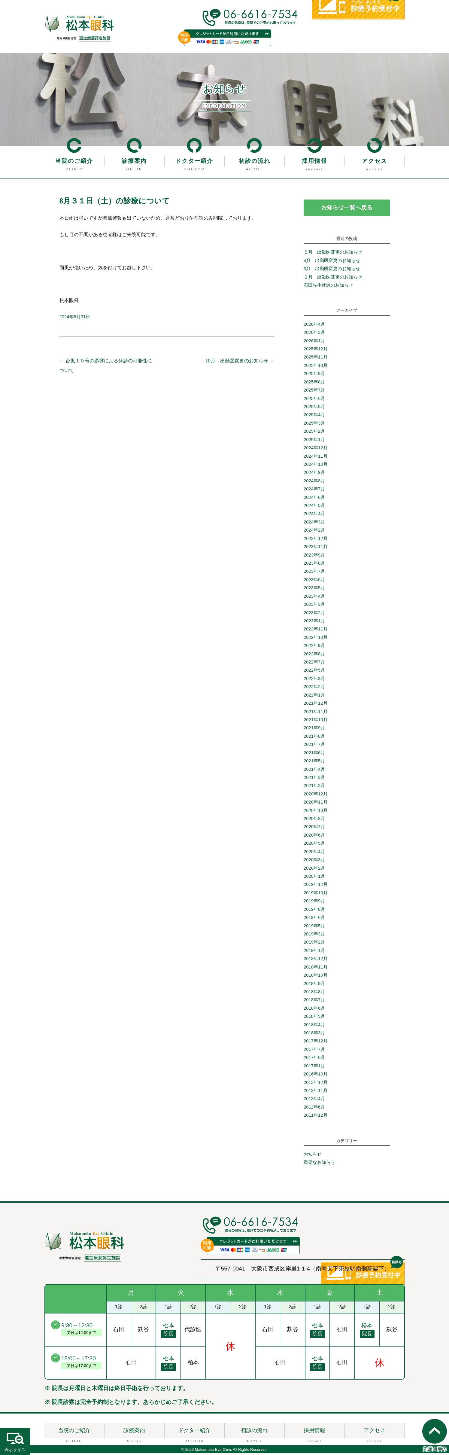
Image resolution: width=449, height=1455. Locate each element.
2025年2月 (314, 433)
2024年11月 (316, 458)
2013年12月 (316, 1084)
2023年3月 (314, 606)
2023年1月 (314, 622)
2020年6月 (314, 836)
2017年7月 (314, 1051)
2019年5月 (314, 927)
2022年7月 (314, 663)
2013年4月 (314, 1100)
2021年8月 (314, 738)
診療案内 (134, 161)
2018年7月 (314, 1001)
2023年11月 (316, 548)
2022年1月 (314, 696)
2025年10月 (316, 367)
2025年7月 (314, 391)
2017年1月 (314, 1067)
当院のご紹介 (74, 161)
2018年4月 (314, 1026)
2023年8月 (314, 565)
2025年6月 (314, 400)
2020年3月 (314, 861)
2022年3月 (314, 680)
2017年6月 (314, 1059)
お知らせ (313, 1156)
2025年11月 (316, 358)
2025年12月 (316, 350)
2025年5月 (314, 408)
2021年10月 (316, 721)
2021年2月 (314, 787)
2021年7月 (314, 746)
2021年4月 (314, 771)
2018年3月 (314, 1034)
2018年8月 (314, 993)
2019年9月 (314, 902)
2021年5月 (314, 762)
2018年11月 (316, 968)
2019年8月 (314, 911)
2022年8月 (314, 655)
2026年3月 (314, 334)
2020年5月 (314, 845)
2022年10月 (316, 639)
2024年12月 (316, 449)
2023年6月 (314, 581)
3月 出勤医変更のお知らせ (332, 270)
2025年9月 (314, 375)
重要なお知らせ (319, 1164)
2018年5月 (314, 1018)
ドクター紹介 (194, 161)
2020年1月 (314, 878)
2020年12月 (316, 795)
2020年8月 (314, 820)
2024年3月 (314, 523)
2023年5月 (314, 589)
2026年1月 (314, 342)
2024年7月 (314, 490)
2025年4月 (314, 416)
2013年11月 (316, 1092)
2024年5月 (314, 507)
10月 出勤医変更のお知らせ (239, 360)
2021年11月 (316, 713)
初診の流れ (254, 161)
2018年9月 (314, 985)
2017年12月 (316, 1043)
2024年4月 (314, 515)
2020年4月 (314, 853)
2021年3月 (314, 779)
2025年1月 (314, 441)
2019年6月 (314, 919)
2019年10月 (316, 894)
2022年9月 (314, 647)
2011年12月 (316, 1117)
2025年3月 (314, 424)
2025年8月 (314, 383)
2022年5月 (314, 672)
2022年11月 (316, 630)
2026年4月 (314, 326)
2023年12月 (316, 540)
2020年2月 (314, 870)
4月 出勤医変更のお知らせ (334, 262)
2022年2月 (314, 688)
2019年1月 (314, 952)
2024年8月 (314, 482)
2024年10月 (316, 466)
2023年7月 (314, 573)
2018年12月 (316, 960)
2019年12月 (316, 886)
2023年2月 (314, 614)
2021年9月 (314, 729)
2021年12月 (316, 705)
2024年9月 (314, 474)
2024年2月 (314, 531)
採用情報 (314, 161)
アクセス (374, 161)
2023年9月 (314, 556)
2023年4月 (314, 598)
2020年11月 (316, 803)
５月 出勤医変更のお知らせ (333, 254)
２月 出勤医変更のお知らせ (333, 278)
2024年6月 (314, 499)
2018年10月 (316, 977)
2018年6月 (314, 1010)
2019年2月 (314, 943)
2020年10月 (316, 812)
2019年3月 (314, 935)
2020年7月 (314, 828)
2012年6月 (314, 1108)
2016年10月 (316, 1075)
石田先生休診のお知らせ (328, 287)
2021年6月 (314, 754)
